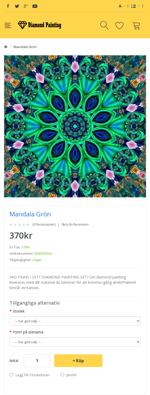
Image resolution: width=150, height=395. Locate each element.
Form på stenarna (28, 331)
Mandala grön (25, 46)
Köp (80, 361)
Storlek (19, 311)
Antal (14, 360)
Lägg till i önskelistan (33, 375)
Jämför (71, 375)
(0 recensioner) (43, 224)
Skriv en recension (75, 224)
